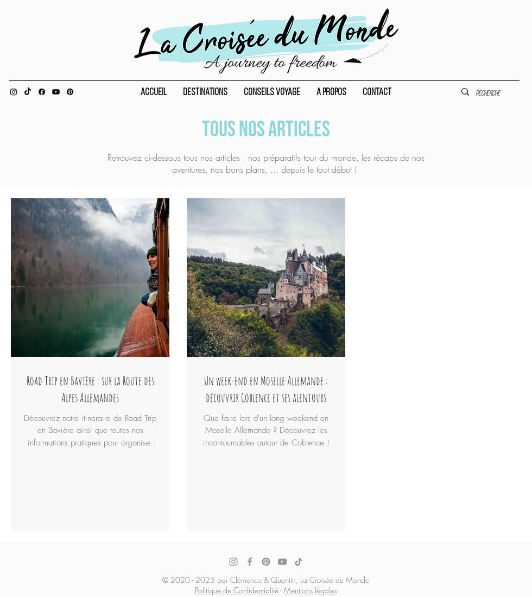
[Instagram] (13, 91)
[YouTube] (282, 561)
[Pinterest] (70, 91)
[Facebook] (41, 91)
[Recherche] (492, 94)
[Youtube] (56, 91)
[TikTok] (298, 561)
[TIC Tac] (27, 91)
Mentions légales (310, 590)
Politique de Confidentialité (236, 590)
